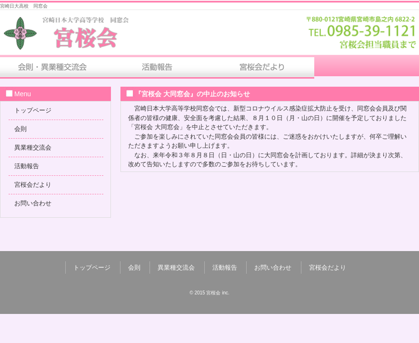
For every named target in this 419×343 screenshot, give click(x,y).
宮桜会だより (262, 68)
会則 (20, 128)
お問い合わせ (366, 68)
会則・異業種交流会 (52, 68)
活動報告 (157, 68)
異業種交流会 (32, 147)
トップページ (32, 110)
